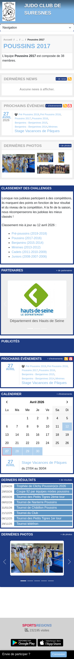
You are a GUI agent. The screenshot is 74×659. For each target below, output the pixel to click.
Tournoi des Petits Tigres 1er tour (38, 518)
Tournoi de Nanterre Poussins (36, 502)
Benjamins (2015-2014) (27, 242)
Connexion (58, 654)
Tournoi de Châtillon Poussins (36, 507)
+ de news (61, 79)
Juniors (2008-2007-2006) (29, 256)
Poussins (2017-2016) (27, 238)
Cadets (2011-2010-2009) (29, 252)
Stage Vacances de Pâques (37, 131)
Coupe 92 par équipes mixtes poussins (42, 491)
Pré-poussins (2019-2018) (29, 233)
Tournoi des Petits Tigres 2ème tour (40, 496)
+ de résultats (65, 480)
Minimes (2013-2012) (26, 247)
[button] (5, 304)
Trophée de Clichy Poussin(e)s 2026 (41, 486)
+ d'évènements (54, 106)
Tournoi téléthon (27, 523)
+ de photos (65, 145)
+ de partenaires (64, 270)
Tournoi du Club (27, 513)
